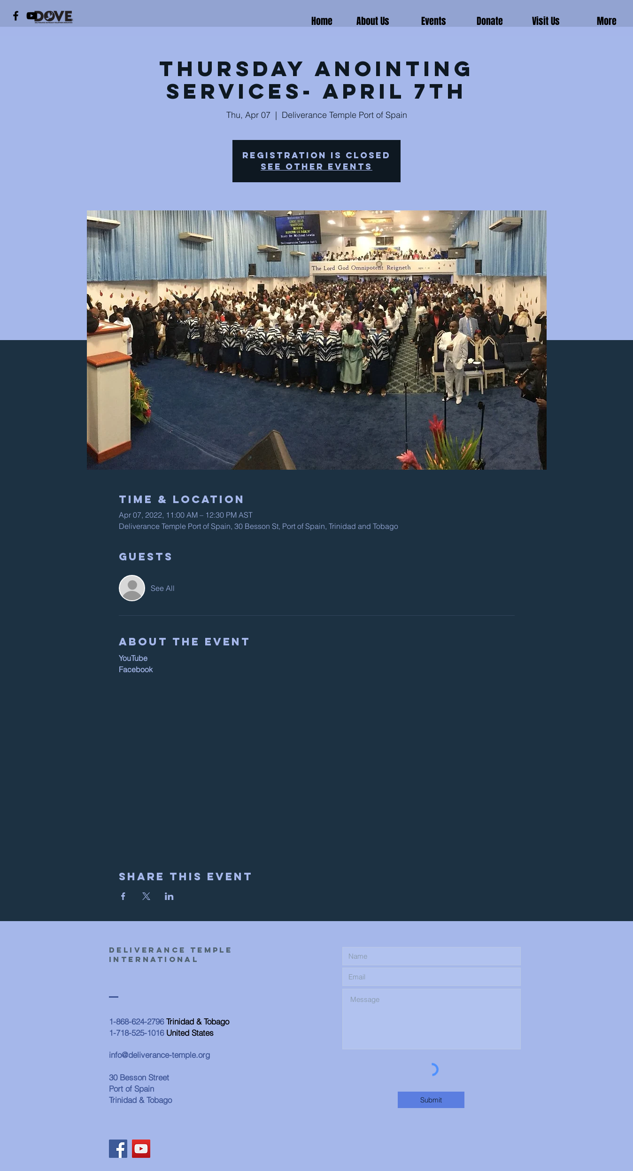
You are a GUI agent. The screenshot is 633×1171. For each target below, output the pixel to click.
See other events (316, 166)
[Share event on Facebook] (123, 896)
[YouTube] (31, 15)
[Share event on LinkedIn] (169, 896)
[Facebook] (15, 15)
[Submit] (431, 1100)
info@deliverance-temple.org (159, 1055)
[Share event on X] (146, 896)
